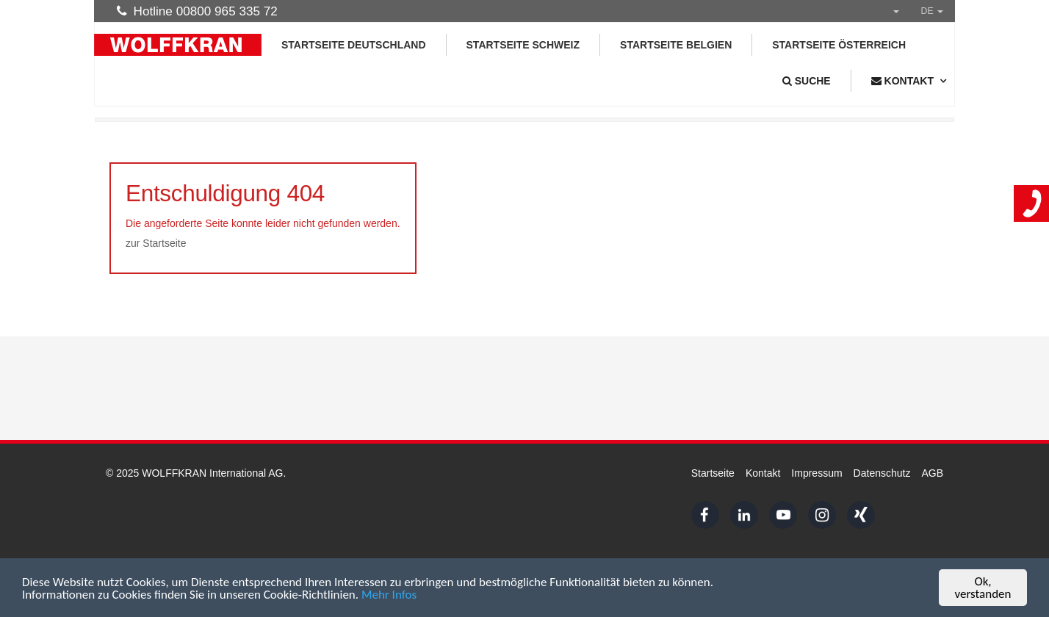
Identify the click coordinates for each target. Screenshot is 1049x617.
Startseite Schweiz (523, 45)
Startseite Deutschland (353, 45)
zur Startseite (156, 243)
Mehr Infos (389, 594)
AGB (932, 473)
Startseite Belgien (676, 45)
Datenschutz (882, 473)
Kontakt (763, 473)
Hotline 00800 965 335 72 (197, 11)
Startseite (713, 473)
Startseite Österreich (839, 45)
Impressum (816, 473)
